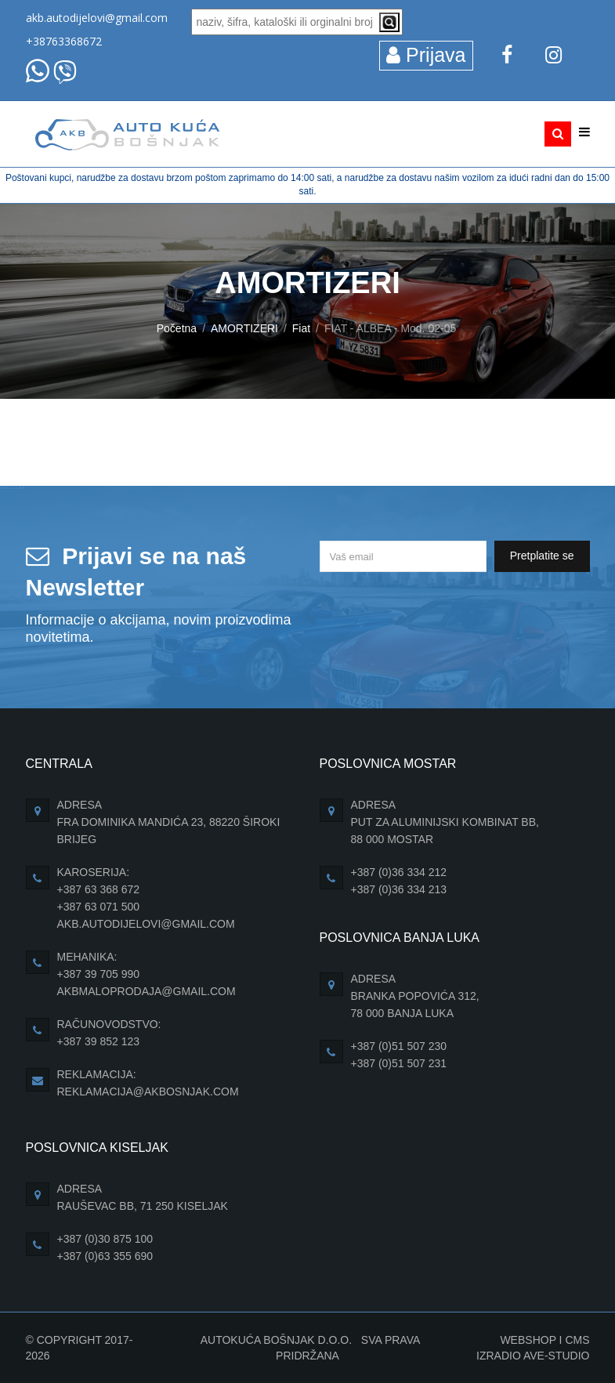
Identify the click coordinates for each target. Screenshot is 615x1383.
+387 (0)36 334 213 (399, 889)
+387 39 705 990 (98, 974)
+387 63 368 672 (98, 889)
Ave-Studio (556, 1355)
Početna (177, 328)
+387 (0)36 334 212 (399, 872)
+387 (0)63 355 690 (105, 1256)
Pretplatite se (542, 555)
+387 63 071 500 (98, 906)
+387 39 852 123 (98, 1041)
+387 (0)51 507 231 (399, 1063)
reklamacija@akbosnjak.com (148, 1091)
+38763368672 (64, 41)
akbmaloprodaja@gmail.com (146, 991)
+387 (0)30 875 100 (105, 1239)
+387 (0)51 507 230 (399, 1046)
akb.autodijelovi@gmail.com (97, 17)
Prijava (425, 55)
